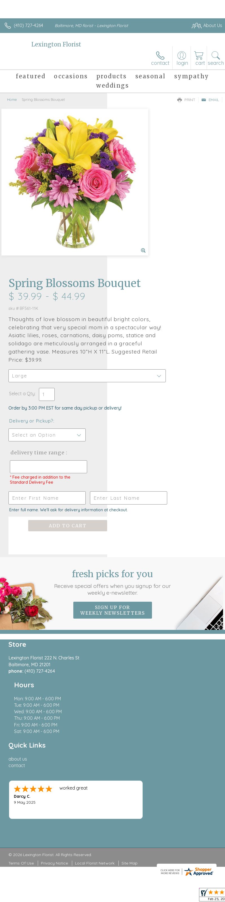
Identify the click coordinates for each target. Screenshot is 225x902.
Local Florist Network (94, 687)
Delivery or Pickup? (138, 284)
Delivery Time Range (134, 321)
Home (12, 99)
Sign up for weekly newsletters (112, 494)
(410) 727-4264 (28, 25)
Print (186, 99)
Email (210, 99)
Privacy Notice (54, 687)
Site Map (130, 687)
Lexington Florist (56, 44)
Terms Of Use (21, 687)
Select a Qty (129, 251)
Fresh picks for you (112, 467)
